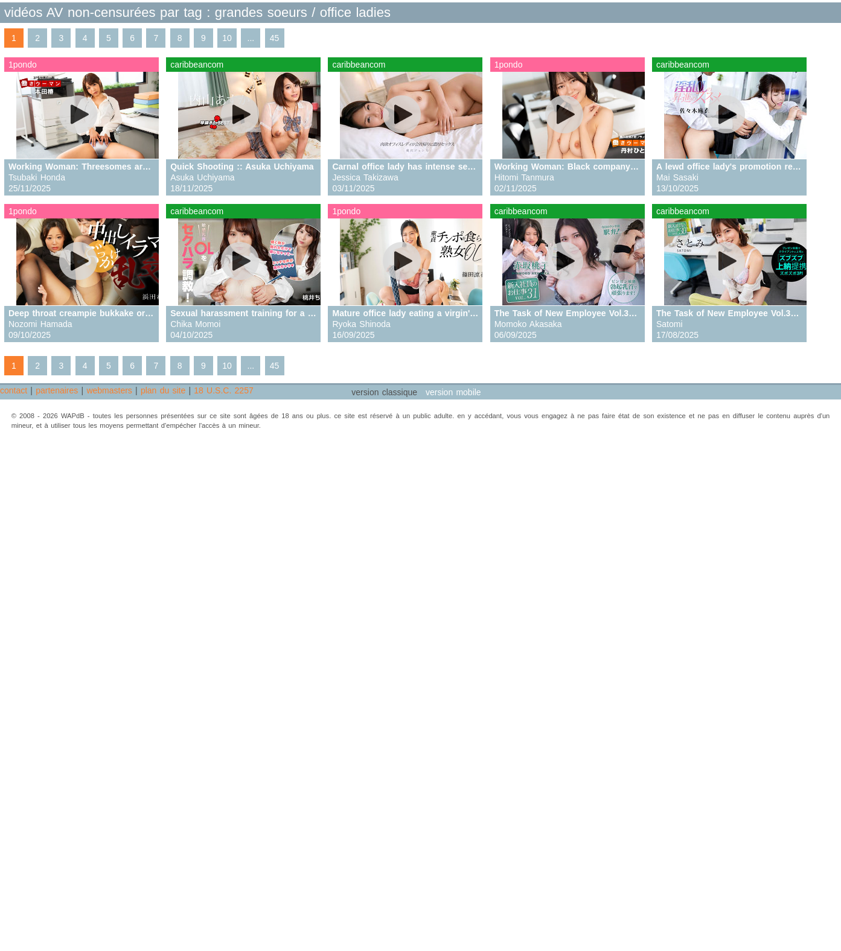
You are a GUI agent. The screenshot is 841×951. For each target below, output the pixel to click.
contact (13, 390)
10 (227, 38)
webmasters (109, 390)
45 (275, 38)
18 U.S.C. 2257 (223, 390)
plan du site (163, 390)
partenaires (57, 390)
